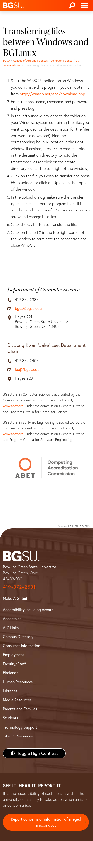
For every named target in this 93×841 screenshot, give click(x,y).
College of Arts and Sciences (30, 60)
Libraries (10, 690)
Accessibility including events (28, 609)
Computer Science (61, 60)
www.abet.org (13, 406)
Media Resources (17, 699)
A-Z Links (11, 627)
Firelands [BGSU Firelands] (10, 672)
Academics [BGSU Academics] (12, 618)
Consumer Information (21, 645)
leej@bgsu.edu (27, 369)
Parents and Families (20, 708)
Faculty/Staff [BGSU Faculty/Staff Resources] (14, 663)
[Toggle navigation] (84, 5)
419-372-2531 (19, 587)
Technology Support (20, 727)
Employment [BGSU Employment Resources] (13, 654)
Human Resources (18, 681)
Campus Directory (18, 636)
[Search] (72, 5)
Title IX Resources (18, 736)
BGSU (6, 60)
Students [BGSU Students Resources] (10, 717)
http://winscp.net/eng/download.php (52, 93)
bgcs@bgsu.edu (28, 308)
